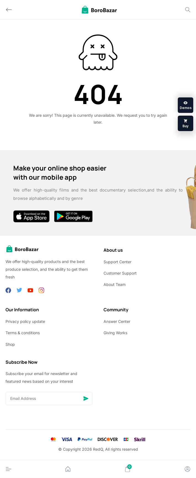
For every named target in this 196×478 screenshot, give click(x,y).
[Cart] (128, 469)
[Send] (85, 398)
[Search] (187, 9)
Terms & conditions (23, 332)
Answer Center (117, 321)
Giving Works (115, 332)
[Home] (67, 469)
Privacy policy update (25, 321)
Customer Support (120, 273)
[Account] (187, 469)
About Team (115, 284)
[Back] (9, 10)
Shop (10, 344)
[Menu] (9, 469)
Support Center (117, 261)
